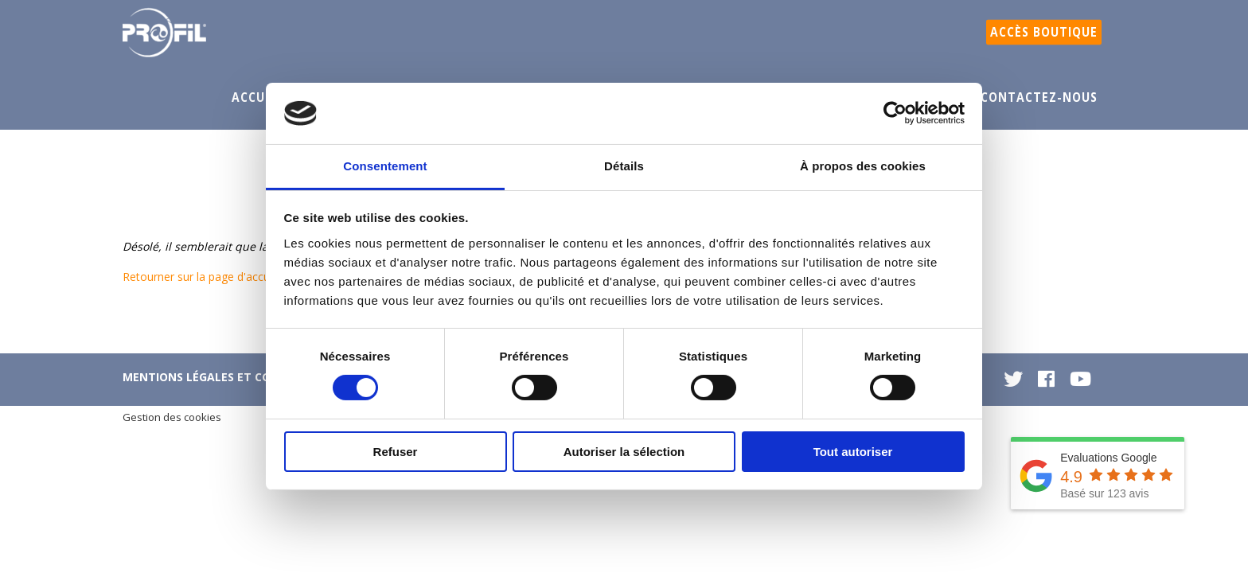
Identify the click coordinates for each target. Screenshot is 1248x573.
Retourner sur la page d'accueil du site (220, 276)
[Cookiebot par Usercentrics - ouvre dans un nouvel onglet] (895, 113)
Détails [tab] (624, 166)
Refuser (395, 451)
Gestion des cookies (172, 417)
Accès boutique (1044, 32)
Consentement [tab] (385, 166)
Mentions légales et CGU (200, 376)
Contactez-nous (1039, 97)
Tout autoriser (853, 451)
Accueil (257, 97)
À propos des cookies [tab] (863, 166)
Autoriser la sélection (624, 451)
